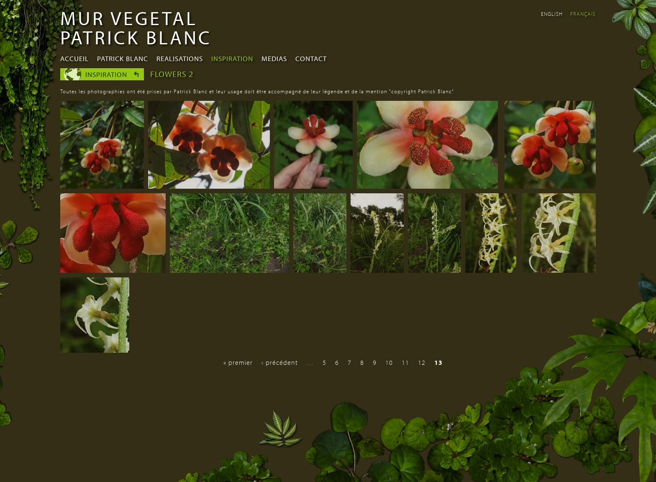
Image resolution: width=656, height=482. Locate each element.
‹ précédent (279, 362)
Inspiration (232, 58)
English (552, 13)
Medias (274, 58)
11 (405, 362)
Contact (311, 58)
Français (583, 13)
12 (421, 362)
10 (389, 362)
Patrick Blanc (122, 58)
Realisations (179, 58)
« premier (238, 362)
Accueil (74, 58)
